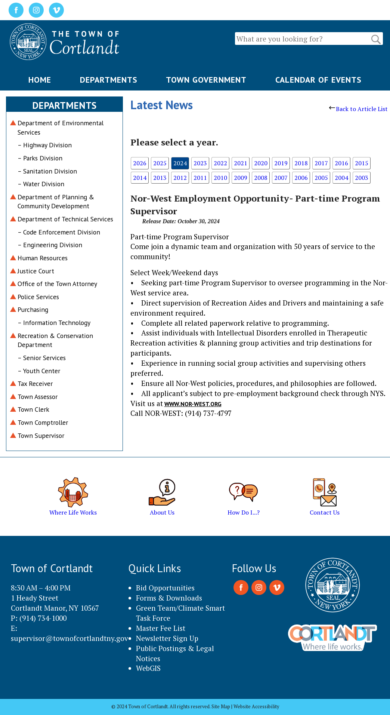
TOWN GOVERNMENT (206, 79)
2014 (139, 178)
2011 (200, 178)
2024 (180, 163)
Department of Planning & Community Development (56, 202)
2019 (281, 163)
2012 (180, 178)
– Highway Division (45, 145)
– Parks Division (40, 158)
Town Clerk (33, 409)
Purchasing (33, 309)
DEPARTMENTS (108, 79)
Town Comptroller (43, 422)
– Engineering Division (50, 244)
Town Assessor (38, 396)
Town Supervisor (41, 435)
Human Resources (43, 258)
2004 (341, 178)
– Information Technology (54, 322)
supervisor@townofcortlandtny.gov (69, 638)
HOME (39, 79)
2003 (361, 178)
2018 (301, 163)
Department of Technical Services (65, 219)
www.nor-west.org (193, 404)
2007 (281, 178)
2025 (160, 163)
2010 (220, 178)
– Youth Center (39, 370)
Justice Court (36, 271)
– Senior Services (42, 357)
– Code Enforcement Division (59, 232)
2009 (240, 178)
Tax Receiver (35, 383)
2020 (260, 163)
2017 (321, 163)
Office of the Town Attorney (57, 283)
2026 (139, 163)
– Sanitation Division (47, 171)
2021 (240, 163)
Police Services (38, 296)
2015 (361, 163)
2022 (220, 163)
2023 (200, 163)
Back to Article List (358, 109)
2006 (301, 178)
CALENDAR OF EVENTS (318, 79)
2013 (160, 178)
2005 (321, 178)
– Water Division (41, 183)
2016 (341, 163)
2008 (260, 178)
